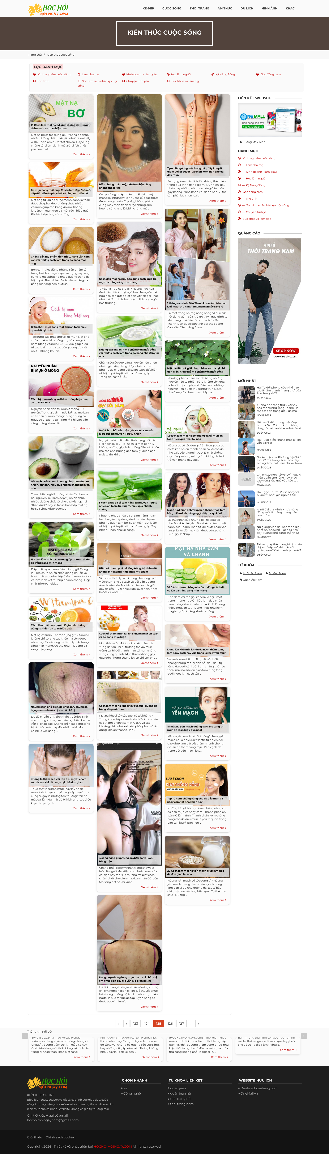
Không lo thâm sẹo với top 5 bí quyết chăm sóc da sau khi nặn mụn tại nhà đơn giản (58, 780)
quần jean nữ (180, 1094)
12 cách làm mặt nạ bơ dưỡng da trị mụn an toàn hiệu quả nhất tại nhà (195, 437)
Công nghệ (132, 1094)
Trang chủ (35, 54)
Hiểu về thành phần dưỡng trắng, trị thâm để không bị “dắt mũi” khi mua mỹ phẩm (128, 570)
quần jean (178, 1089)
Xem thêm (81, 154)
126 (175, 1024)
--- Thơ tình (249, 198)
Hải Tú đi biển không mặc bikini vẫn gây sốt (279, 441)
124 (150, 1024)
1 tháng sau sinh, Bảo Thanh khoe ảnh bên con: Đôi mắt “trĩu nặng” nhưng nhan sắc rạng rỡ (197, 305)
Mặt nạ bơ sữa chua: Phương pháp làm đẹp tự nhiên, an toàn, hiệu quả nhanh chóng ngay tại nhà (60, 485)
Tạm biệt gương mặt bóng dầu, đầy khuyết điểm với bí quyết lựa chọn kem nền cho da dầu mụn (195, 172)
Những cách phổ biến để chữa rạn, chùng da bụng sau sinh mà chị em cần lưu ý (59, 708)
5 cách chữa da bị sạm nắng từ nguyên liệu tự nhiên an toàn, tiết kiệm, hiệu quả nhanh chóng (128, 506)
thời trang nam (182, 1105)
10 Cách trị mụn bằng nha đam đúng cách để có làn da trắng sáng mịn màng (196, 589)
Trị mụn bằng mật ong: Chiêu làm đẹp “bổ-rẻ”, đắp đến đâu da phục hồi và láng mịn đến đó (61, 191)
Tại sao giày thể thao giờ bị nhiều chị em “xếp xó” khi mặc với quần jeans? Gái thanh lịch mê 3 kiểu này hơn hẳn (279, 549)
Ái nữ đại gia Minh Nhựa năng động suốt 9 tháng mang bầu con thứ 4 (277, 512)
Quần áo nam (252, 579)
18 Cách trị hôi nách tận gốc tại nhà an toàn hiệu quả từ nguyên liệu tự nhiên (126, 432)
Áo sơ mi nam (252, 573)
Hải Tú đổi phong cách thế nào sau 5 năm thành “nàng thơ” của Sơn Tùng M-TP (279, 390)
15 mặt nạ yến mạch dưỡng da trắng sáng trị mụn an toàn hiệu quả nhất (195, 728)
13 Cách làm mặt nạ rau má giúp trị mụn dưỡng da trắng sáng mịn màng (61, 561)
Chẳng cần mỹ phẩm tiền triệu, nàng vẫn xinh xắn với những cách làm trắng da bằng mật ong (60, 260)
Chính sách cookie (60, 1138)
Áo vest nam (277, 573)
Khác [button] (290, 8)
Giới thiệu (34, 1138)
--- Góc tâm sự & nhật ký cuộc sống (265, 205)
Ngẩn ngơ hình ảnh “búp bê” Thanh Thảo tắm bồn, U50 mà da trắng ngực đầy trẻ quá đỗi (196, 511)
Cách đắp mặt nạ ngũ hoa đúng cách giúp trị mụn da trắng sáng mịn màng (127, 280)
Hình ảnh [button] (269, 8)
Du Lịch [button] (246, 8)
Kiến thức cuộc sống (60, 54)
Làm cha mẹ (90, 74)
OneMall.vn (249, 1094)
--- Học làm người (254, 178)
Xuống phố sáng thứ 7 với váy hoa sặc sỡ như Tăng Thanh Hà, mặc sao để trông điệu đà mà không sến (278, 409)
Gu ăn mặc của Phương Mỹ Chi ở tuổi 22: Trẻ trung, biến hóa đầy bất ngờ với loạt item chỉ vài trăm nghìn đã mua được (279, 461)
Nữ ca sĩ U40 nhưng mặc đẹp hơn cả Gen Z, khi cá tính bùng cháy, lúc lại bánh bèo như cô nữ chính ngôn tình (279, 427)
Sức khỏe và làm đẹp (185, 81)
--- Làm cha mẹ (252, 165)
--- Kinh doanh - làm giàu (259, 171)
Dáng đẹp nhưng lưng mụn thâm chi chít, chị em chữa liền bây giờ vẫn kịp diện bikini (128, 979)
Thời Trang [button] (199, 8)
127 (187, 1024)
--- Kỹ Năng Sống (253, 185)
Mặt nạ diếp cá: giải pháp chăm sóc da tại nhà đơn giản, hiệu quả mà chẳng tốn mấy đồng (196, 370)
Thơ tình (42, 81)
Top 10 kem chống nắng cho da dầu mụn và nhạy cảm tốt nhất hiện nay (195, 800)
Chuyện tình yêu (137, 81)
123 (138, 1024)
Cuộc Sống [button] (171, 8)
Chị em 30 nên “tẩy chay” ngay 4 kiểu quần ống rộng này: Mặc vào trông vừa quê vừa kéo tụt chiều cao (279, 479)
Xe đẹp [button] (148, 8)
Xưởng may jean (254, 142)
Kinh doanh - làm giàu (141, 74)
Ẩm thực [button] (225, 8)
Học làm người (181, 74)
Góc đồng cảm (270, 74)
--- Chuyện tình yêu (255, 212)
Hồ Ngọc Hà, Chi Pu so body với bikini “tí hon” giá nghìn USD (278, 493)
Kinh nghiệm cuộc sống (53, 74)
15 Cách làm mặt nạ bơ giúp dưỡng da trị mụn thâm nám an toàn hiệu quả (60, 126)
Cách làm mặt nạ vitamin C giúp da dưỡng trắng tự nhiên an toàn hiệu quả (58, 627)
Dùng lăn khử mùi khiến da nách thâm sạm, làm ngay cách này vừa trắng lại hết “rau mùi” (196, 651)
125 (162, 1024)
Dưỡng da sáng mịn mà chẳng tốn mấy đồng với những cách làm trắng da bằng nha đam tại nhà (129, 353)
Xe (125, 1089)
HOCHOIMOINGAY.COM (113, 1147)
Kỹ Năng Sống (225, 74)
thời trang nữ (180, 1099)
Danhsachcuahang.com (259, 1089)
